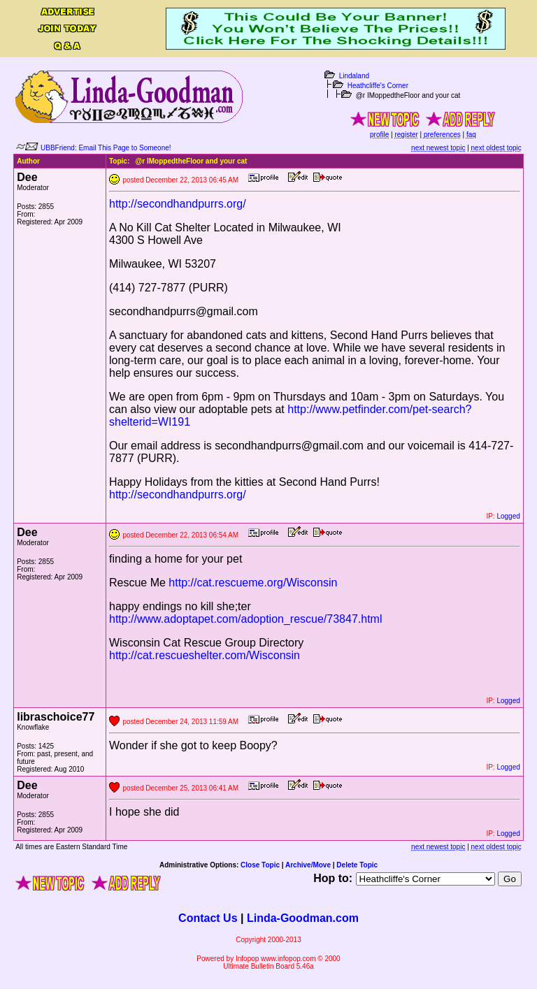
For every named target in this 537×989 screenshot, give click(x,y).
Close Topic (260, 865)
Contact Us (207, 918)
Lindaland (354, 76)
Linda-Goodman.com (303, 918)
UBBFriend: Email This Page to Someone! (106, 148)
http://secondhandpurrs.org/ (177, 204)
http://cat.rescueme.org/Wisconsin (253, 583)
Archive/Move (308, 865)
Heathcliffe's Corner (378, 85)
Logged (508, 516)
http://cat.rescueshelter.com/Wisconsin (204, 655)
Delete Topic (357, 865)
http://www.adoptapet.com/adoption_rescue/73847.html (245, 619)
